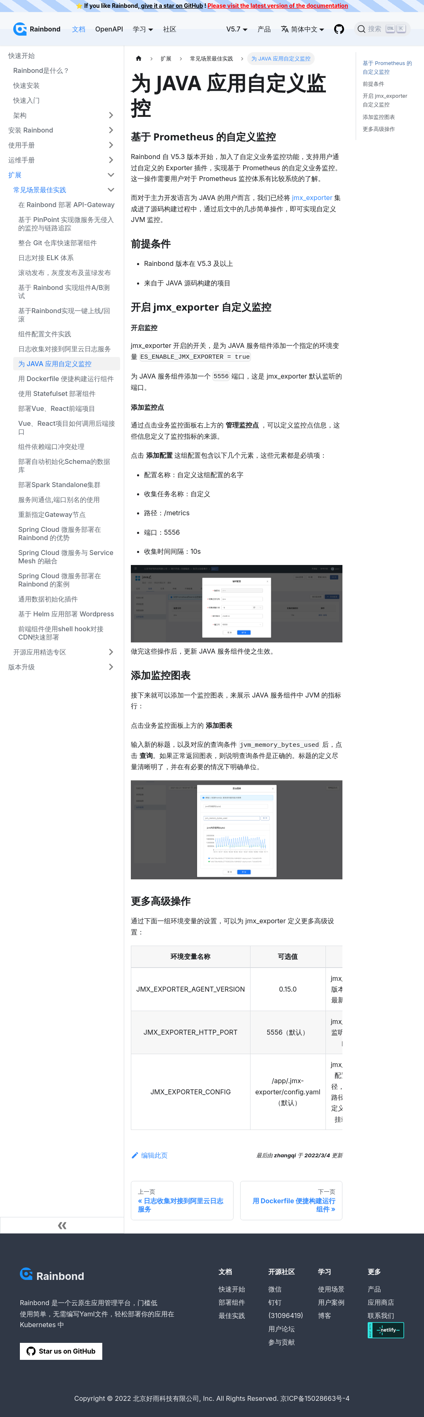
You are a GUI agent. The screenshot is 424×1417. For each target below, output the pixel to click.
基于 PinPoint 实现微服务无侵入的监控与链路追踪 (66, 223)
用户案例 (331, 1302)
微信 (275, 1289)
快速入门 (26, 100)
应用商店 (381, 1302)
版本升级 (21, 667)
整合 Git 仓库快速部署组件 (57, 243)
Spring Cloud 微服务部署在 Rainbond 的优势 (59, 533)
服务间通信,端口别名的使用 (59, 499)
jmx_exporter (312, 197)
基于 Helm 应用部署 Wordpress (66, 614)
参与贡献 (281, 1342)
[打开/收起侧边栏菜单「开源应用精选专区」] (111, 652)
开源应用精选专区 (39, 652)
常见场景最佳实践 (39, 190)
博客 (324, 1315)
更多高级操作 (379, 129)
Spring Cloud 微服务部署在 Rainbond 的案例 (59, 580)
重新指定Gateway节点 (52, 514)
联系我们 (381, 1315)
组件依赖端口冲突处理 (51, 446)
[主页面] (139, 58)
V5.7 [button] (233, 29)
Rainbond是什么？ (41, 70)
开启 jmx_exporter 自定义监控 (385, 100)
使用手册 (21, 145)
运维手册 (21, 160)
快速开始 (21, 55)
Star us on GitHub (61, 1351)
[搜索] (382, 29)
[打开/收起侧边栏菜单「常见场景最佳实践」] (111, 189)
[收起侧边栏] (62, 1225)
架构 (19, 115)
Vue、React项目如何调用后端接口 (66, 427)
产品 (264, 29)
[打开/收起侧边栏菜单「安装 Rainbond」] (111, 130)
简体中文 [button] (299, 29)
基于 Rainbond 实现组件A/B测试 (64, 291)
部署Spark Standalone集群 (59, 484)
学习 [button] (139, 29)
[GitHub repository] (339, 29)
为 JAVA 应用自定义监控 (55, 364)
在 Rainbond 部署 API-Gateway (66, 204)
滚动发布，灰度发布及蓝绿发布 (64, 272)
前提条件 (373, 84)
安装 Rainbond (30, 130)
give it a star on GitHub (171, 5)
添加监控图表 (379, 117)
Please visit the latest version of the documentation (277, 5)
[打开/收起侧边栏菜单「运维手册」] (111, 160)
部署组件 (232, 1302)
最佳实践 (232, 1315)
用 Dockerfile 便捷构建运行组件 (66, 378)
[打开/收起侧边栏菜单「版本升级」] (111, 666)
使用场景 (331, 1289)
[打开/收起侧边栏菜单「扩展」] (111, 174)
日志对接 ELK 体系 (46, 257)
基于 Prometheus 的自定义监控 (387, 67)
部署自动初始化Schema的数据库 (64, 465)
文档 (78, 29)
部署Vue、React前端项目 (56, 408)
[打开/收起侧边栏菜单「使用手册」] (111, 145)
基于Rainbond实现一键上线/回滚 (64, 315)
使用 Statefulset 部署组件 (57, 393)
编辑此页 (149, 1155)
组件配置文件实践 (44, 334)
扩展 (15, 175)
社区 (169, 29)
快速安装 (26, 85)
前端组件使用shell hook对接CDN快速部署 (61, 633)
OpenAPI (109, 29)
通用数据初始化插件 (48, 599)
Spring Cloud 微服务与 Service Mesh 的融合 (65, 556)
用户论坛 (281, 1329)
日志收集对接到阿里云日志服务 (64, 349)
